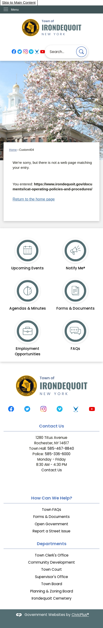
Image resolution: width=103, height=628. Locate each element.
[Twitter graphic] (19, 51)
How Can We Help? (51, 498)
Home (13, 149)
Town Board (51, 583)
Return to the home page (34, 199)
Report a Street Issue (51, 531)
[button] (81, 51)
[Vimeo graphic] (31, 51)
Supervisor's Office (51, 576)
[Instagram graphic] (25, 51)
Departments (51, 544)
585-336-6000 (57, 453)
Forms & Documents (51, 516)
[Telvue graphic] (36, 51)
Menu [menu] (15, 9)
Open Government (51, 523)
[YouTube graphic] (42, 51)
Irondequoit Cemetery (52, 598)
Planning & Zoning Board (51, 591)
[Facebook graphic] (14, 51)
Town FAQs (51, 509)
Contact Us (51, 470)
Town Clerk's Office (52, 555)
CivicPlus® (80, 614)
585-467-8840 (60, 448)
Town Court (51, 569)
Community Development (51, 562)
